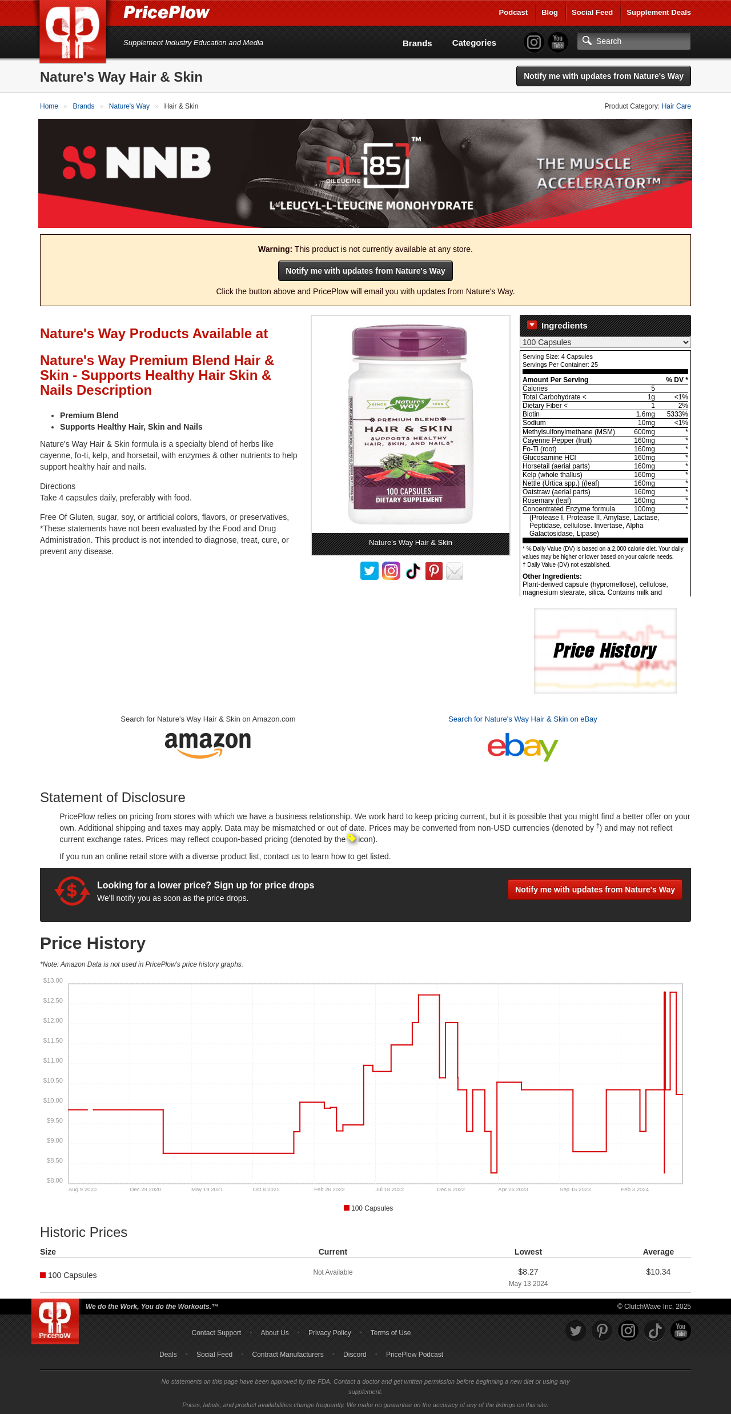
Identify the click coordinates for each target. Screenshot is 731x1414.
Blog (549, 12)
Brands (417, 43)
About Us (274, 1331)
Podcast (513, 12)
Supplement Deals (658, 12)
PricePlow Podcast (414, 1353)
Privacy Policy (329, 1331)
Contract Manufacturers (287, 1353)
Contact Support (216, 1331)
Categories (474, 42)
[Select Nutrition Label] (605, 341)
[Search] (634, 41)
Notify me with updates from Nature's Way (604, 76)
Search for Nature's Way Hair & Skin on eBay (522, 718)
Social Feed (592, 12)
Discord (355, 1353)
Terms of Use (391, 1331)
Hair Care (676, 106)
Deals (168, 1353)
